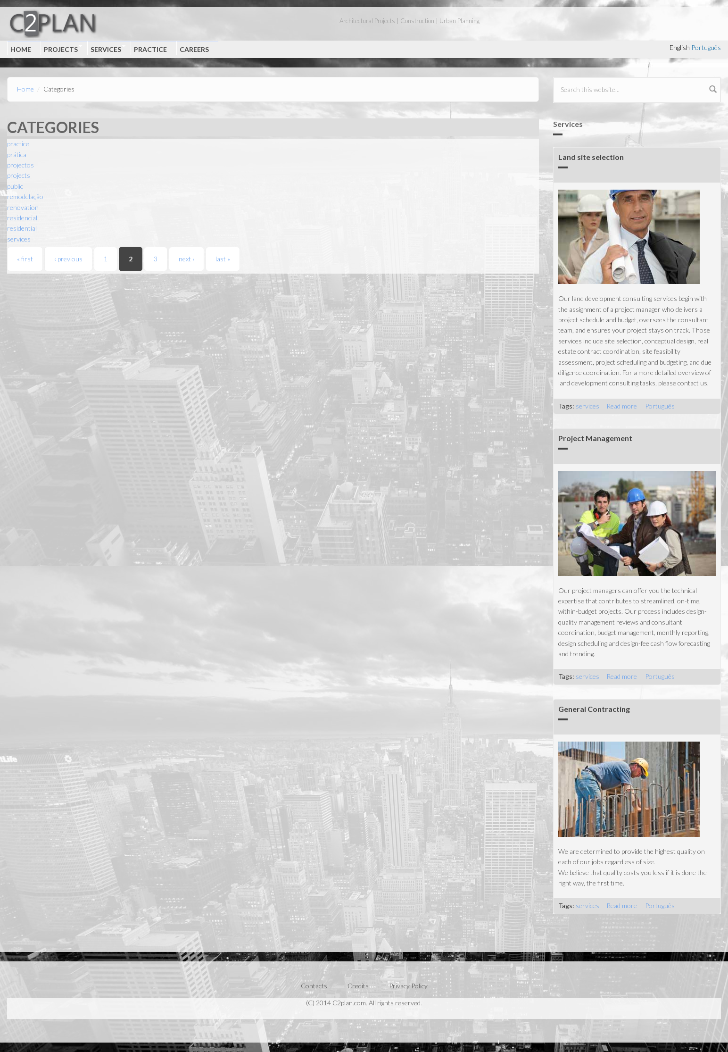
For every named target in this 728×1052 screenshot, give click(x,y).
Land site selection (591, 156)
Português (706, 47)
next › (186, 259)
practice (18, 144)
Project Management (595, 438)
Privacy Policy (408, 986)
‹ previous (68, 259)
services (19, 239)
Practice (150, 49)
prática (16, 154)
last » (222, 259)
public (15, 186)
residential (22, 228)
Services (106, 48)
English (680, 47)
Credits (358, 986)
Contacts (314, 986)
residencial (22, 218)
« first (25, 259)
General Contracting (594, 708)
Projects (62, 48)
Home (20, 49)
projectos (20, 165)
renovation (23, 207)
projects (18, 175)
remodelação (25, 196)
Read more (621, 406)
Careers (194, 49)
